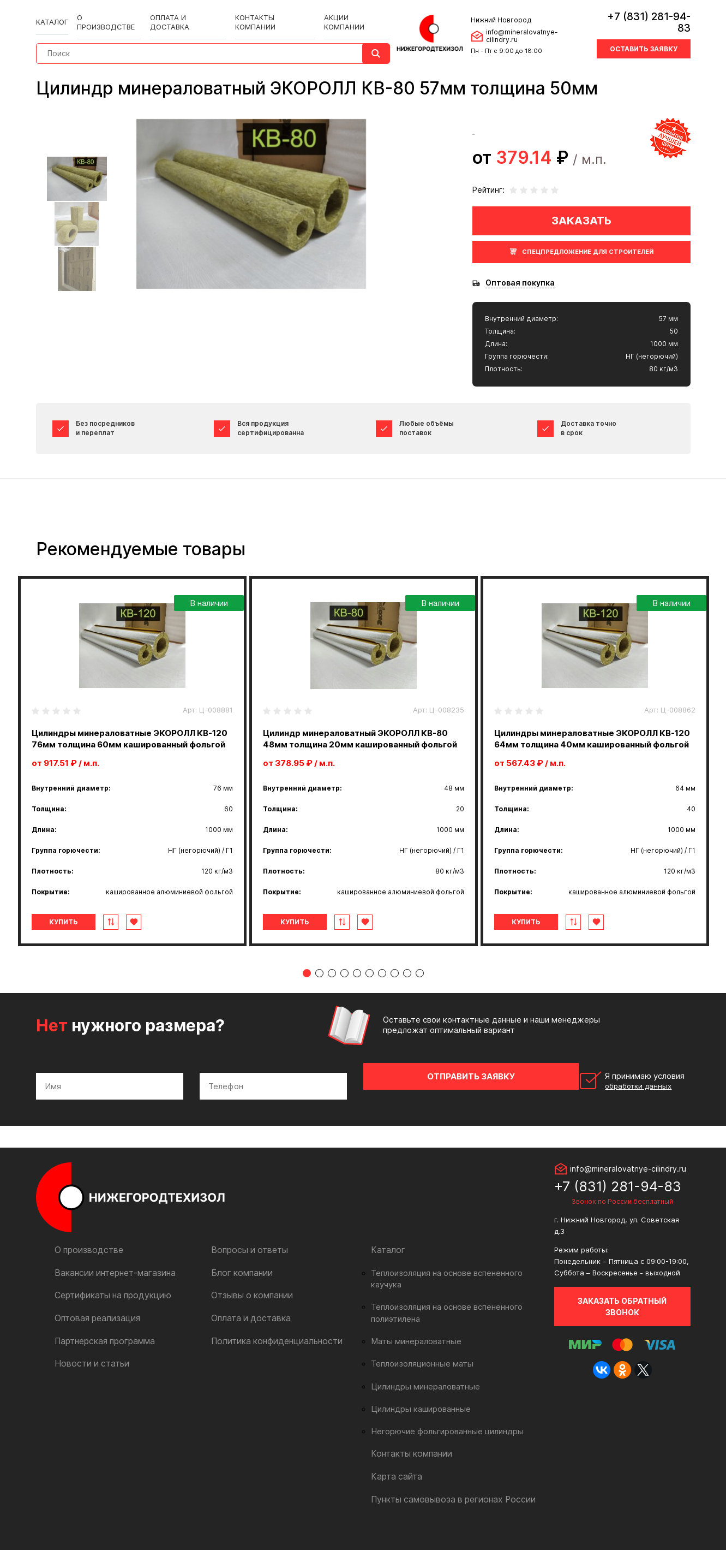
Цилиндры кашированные (417, 1409)
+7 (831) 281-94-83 (641, 13)
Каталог (52, 12)
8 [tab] (395, 996)
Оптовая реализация (94, 1330)
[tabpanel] (132, 772)
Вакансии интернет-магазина (110, 1285)
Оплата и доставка (182, 12)
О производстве (107, 12)
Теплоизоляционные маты (418, 1364)
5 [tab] (357, 996)
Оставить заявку (643, 34)
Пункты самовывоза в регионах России (445, 1498)
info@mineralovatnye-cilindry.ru (532, 26)
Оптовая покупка (520, 282)
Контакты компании (264, 12)
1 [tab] (307, 996)
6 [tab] (369, 996)
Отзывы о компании (248, 1308)
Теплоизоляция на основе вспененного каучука (455, 1285)
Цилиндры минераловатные (421, 1386)
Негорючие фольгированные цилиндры (441, 1431)
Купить (81, 945)
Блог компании (239, 1285)
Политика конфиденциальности (270, 1352)
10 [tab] (420, 996)
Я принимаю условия (615, 1099)
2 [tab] (319, 996)
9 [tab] (407, 996)
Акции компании (344, 12)
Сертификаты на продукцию (108, 1308)
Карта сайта (394, 1476)
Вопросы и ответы (246, 1263)
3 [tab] (332, 996)
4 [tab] (344, 996)
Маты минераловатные (412, 1342)
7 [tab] (382, 996)
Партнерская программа (101, 1352)
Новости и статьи (88, 1375)
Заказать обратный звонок (622, 1319)
